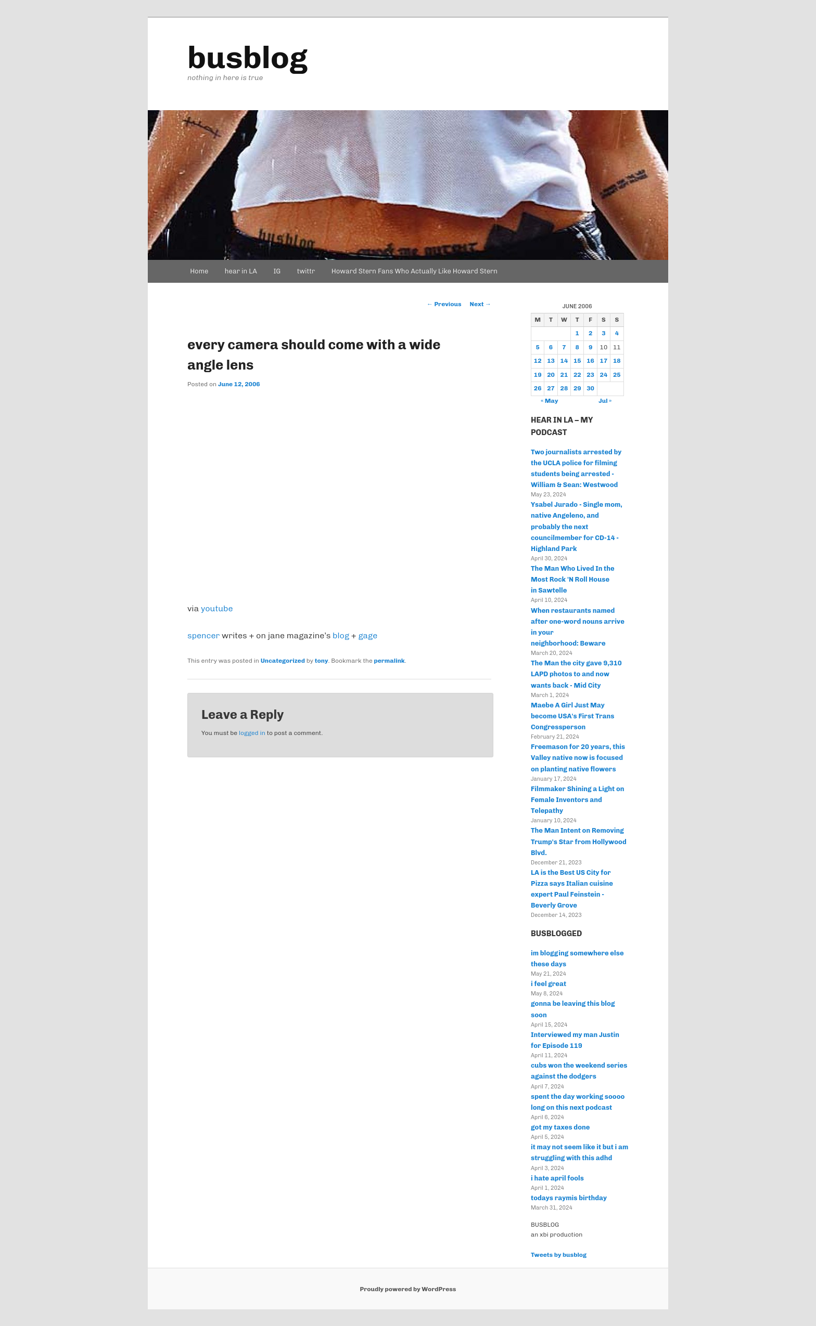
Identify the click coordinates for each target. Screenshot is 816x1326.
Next (480, 304)
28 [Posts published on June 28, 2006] (564, 388)
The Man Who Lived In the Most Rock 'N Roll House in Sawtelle (573, 579)
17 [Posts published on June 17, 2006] (604, 360)
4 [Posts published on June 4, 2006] (617, 333)
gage (367, 635)
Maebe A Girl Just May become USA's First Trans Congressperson (572, 716)
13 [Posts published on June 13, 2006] (551, 360)
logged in (252, 733)
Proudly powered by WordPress (408, 1289)
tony (321, 660)
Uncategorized (283, 660)
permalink (389, 660)
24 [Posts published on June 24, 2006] (604, 374)
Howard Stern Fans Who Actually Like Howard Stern (415, 271)
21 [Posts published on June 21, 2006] (564, 374)
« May (549, 400)
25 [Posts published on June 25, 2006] (617, 374)
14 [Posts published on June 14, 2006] (564, 360)
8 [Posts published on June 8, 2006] (577, 347)
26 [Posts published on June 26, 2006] (538, 388)
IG (276, 271)
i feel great (548, 984)
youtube (217, 608)
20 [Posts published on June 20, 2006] (551, 374)
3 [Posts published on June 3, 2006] (603, 333)
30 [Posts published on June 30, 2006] (590, 388)
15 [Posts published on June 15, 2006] (577, 360)
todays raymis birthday (569, 1198)
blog (341, 635)
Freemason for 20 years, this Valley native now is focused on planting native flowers (578, 757)
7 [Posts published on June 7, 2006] (564, 347)
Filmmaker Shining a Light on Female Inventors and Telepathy (577, 800)
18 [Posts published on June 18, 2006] (617, 360)
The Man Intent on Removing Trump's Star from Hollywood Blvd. (579, 841)
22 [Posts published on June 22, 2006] (577, 374)
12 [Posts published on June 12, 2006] (538, 360)
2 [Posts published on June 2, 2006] (590, 333)
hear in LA (241, 271)
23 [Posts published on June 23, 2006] (590, 374)
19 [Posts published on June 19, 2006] (538, 374)
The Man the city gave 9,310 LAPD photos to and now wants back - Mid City (576, 674)
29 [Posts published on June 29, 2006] (577, 388)
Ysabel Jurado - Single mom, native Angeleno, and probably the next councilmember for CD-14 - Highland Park (576, 527)
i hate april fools (557, 1178)
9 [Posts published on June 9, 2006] (590, 347)
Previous (444, 304)
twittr (306, 271)
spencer (203, 635)
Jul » (604, 400)
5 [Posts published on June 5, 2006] (537, 347)
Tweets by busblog (558, 1254)
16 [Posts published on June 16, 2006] (590, 360)
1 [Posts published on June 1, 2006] (577, 333)
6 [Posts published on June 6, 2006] (551, 347)
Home (199, 271)
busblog (247, 57)
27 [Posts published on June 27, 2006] (551, 388)
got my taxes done (560, 1127)
